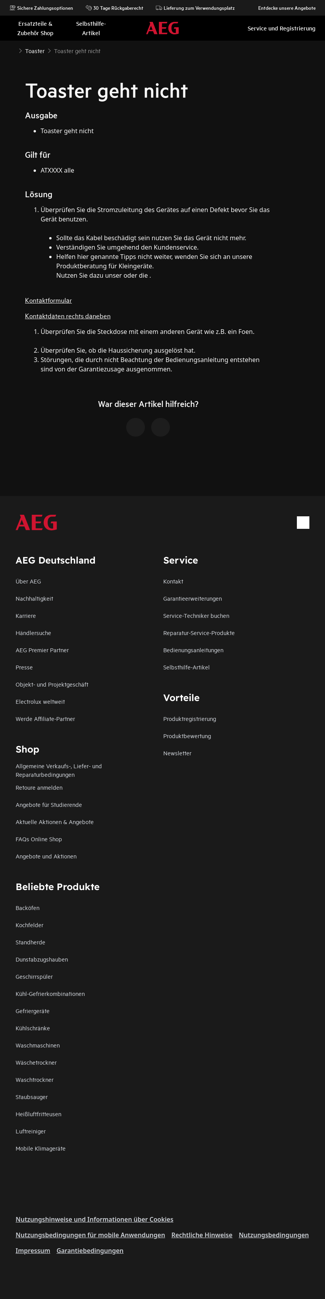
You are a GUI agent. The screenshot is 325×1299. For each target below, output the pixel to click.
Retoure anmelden (39, 787)
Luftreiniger (31, 1131)
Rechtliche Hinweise (201, 1235)
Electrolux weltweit (40, 701)
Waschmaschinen (38, 1045)
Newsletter (177, 753)
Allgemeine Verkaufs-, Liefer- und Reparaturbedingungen (59, 770)
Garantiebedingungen (90, 1250)
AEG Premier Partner (42, 649)
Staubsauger (32, 1096)
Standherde (30, 942)
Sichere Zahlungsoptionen (41, 8)
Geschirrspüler (34, 976)
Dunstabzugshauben (42, 959)
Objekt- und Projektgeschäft (52, 684)
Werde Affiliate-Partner (45, 718)
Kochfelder (29, 924)
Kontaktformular (48, 299)
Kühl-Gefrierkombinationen (50, 993)
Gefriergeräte (33, 1010)
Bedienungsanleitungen (193, 649)
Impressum (33, 1250)
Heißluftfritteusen (38, 1113)
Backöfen (27, 907)
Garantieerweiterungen (192, 598)
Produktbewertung (187, 735)
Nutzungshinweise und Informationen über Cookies (94, 1219)
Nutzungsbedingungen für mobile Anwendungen (90, 1235)
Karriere (26, 615)
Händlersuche (33, 632)
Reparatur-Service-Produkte (199, 632)
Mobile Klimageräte (41, 1148)
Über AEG (28, 581)
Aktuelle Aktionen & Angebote (55, 821)
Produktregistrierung (189, 718)
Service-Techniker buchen (196, 615)
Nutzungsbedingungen (274, 1235)
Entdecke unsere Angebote (283, 8)
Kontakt (173, 581)
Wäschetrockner (36, 1062)
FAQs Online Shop (39, 838)
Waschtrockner (35, 1079)
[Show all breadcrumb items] (12, 50)
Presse (24, 667)
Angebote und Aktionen (46, 856)
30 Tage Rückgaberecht (114, 8)
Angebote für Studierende (49, 804)
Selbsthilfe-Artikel (186, 667)
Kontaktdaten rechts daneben (68, 315)
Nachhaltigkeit (34, 598)
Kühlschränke (33, 1027)
